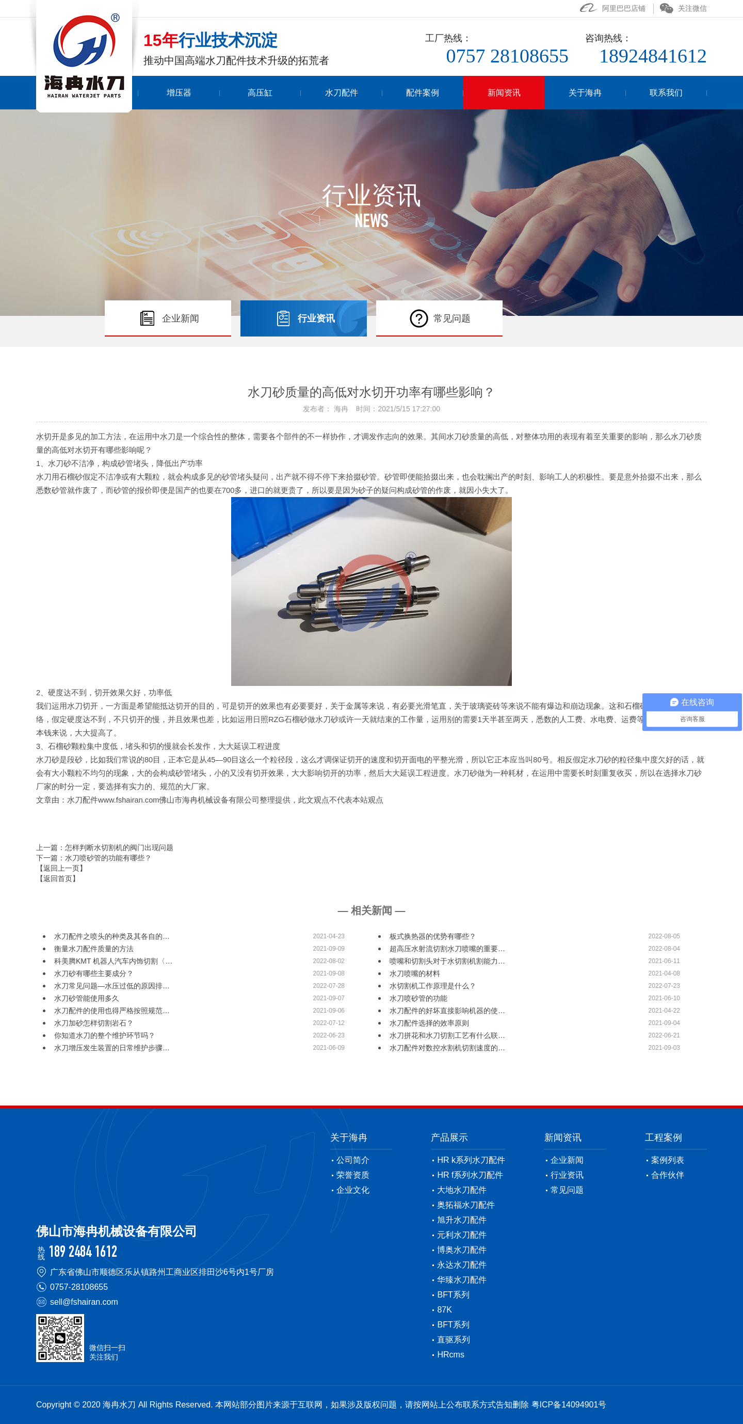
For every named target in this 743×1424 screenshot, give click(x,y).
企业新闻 (567, 1160)
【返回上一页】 (61, 868)
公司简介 (352, 1160)
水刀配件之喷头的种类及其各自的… (112, 936)
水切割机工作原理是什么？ (433, 986)
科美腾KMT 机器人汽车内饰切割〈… (113, 961)
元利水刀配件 (462, 1234)
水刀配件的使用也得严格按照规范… (112, 1010)
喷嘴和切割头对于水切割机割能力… (447, 961)
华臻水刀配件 (462, 1279)
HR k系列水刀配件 (471, 1160)
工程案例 (663, 1137)
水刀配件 (383, 92)
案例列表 (667, 1160)
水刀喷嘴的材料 (415, 973)
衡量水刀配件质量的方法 (94, 949)
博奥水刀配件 (462, 1249)
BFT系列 (453, 1294)
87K (444, 1309)
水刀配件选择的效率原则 (429, 1023)
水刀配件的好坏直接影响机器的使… (447, 1010)
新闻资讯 (527, 92)
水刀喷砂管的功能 (418, 998)
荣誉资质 (352, 1175)
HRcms (450, 1354)
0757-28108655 (79, 1287)
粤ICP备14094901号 (569, 1404)
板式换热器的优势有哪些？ (433, 936)
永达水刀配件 (462, 1264)
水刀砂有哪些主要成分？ (94, 973)
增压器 (240, 92)
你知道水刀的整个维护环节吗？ (104, 1035)
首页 (168, 92)
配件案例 (455, 92)
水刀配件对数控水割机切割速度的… (447, 1048)
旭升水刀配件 (462, 1219)
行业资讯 (567, 1175)
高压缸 (311, 92)
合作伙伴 (667, 1175)
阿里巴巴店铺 (612, 8)
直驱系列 (453, 1339)
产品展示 (449, 1137)
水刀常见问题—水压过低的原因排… (112, 986)
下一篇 (94, 858)
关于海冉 (599, 92)
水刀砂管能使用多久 (86, 998)
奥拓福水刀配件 (466, 1205)
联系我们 (670, 92)
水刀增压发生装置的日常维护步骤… (112, 1048)
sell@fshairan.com (84, 1302)
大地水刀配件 (462, 1190)
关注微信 (683, 8)
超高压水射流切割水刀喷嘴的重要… (447, 949)
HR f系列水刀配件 (470, 1175)
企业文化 (352, 1190)
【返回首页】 (57, 878)
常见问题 (567, 1190)
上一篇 (104, 847)
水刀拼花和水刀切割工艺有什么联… (447, 1035)
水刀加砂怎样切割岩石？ (94, 1023)
